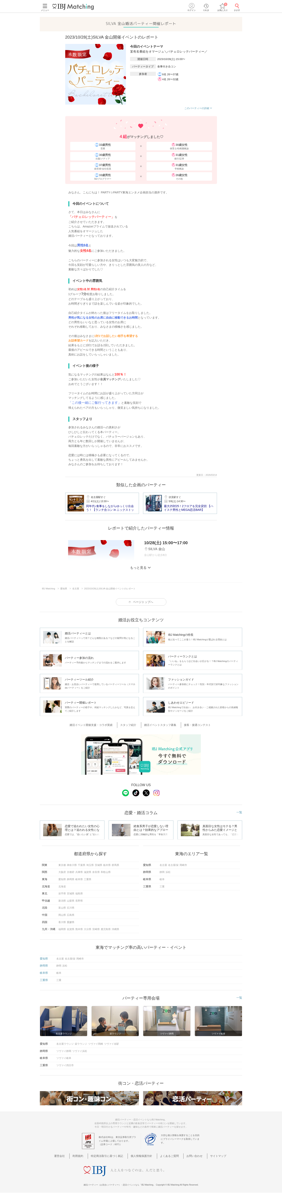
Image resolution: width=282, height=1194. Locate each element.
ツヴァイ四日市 (65, 1064)
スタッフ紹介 (131, 725)
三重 (162, 885)
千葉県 (81, 864)
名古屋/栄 (173, 864)
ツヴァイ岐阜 (63, 1057)
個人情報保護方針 (142, 1155)
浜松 (168, 871)
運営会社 (70, 1155)
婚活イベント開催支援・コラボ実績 (97, 725)
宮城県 (70, 893)
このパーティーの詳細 (198, 108)
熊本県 (79, 928)
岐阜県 (79, 878)
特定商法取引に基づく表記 (111, 1155)
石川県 (70, 907)
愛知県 (62, 878)
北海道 (62, 885)
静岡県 (70, 878)
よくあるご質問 (167, 1155)
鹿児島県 (106, 928)
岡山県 (62, 914)
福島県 (79, 893)
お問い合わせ (189, 1155)
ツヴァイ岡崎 (95, 1043)
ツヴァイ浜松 (79, 1050)
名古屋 (163, 864)
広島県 (70, 914)
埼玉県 (90, 864)
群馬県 (115, 864)
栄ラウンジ (81, 1043)
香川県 (62, 921)
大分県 (87, 928)
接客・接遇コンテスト (193, 725)
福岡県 (62, 928)
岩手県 (62, 893)
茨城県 (98, 864)
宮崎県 (96, 928)
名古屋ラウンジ (65, 1043)
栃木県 (107, 864)
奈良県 (96, 871)
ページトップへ (143, 602)
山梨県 (70, 900)
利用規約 (85, 1155)
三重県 (87, 878)
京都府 (70, 871)
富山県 (62, 907)
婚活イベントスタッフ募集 (159, 725)
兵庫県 (79, 871)
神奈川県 (72, 864)
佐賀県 (70, 928)
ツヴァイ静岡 (63, 1050)
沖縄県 (115, 928)
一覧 (239, 811)
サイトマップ (209, 1155)
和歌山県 (106, 871)
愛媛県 (70, 921)
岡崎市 (183, 864)
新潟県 (62, 900)
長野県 (79, 900)
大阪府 (62, 871)
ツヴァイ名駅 (111, 1043)
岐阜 (162, 878)
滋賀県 (87, 871)
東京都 (62, 864)
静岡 (162, 871)
